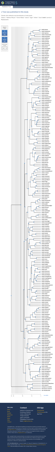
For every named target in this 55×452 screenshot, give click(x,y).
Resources (9, 414)
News (8, 418)
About (8, 409)
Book (8, 411)
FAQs (8, 420)
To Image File (4, 39)
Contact (9, 422)
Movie (8, 416)
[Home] (9, 2)
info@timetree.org (27, 421)
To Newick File (4, 33)
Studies (9, 413)
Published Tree (6, 6)
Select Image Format (4, 45)
